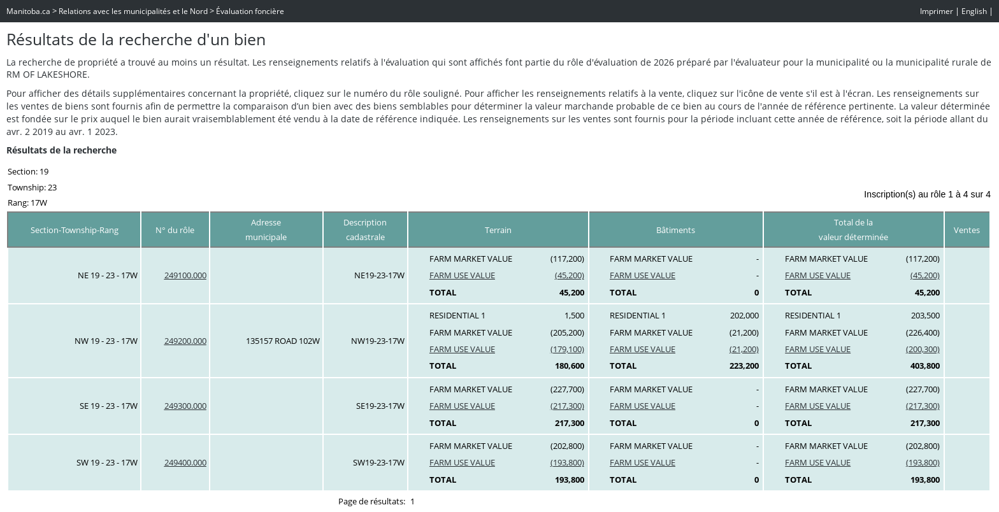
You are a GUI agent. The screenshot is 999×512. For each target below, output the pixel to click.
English (974, 11)
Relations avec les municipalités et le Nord (133, 11)
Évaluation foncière (250, 11)
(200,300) (923, 349)
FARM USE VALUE (462, 275)
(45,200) (569, 275)
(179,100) (567, 349)
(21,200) (744, 349)
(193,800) (567, 462)
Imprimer (936, 11)
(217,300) (567, 405)
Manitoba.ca (28, 11)
